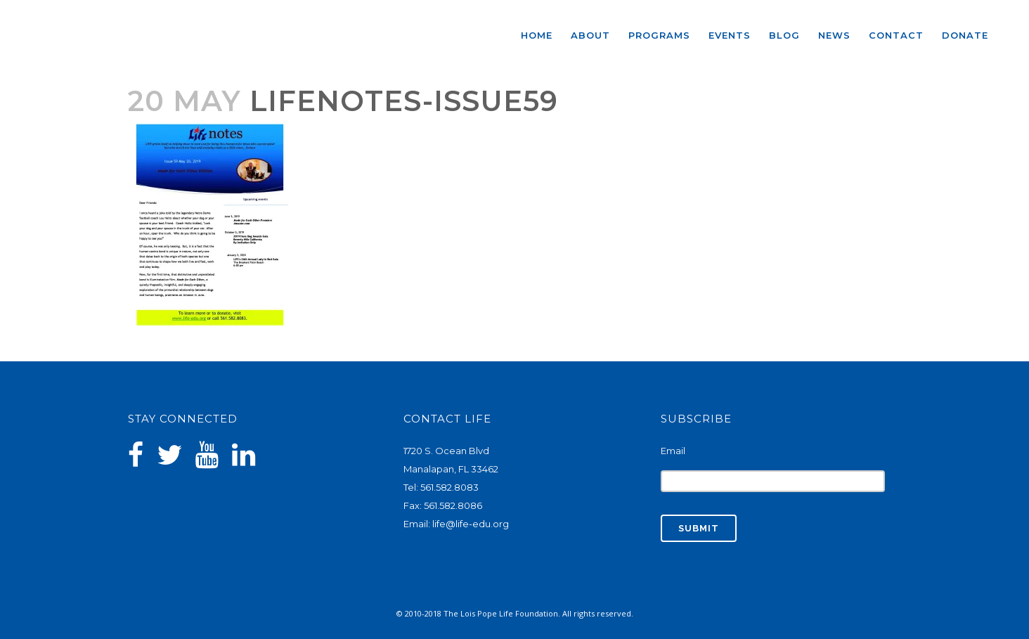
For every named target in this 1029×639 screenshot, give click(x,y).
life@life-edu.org (470, 523)
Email (673, 450)
